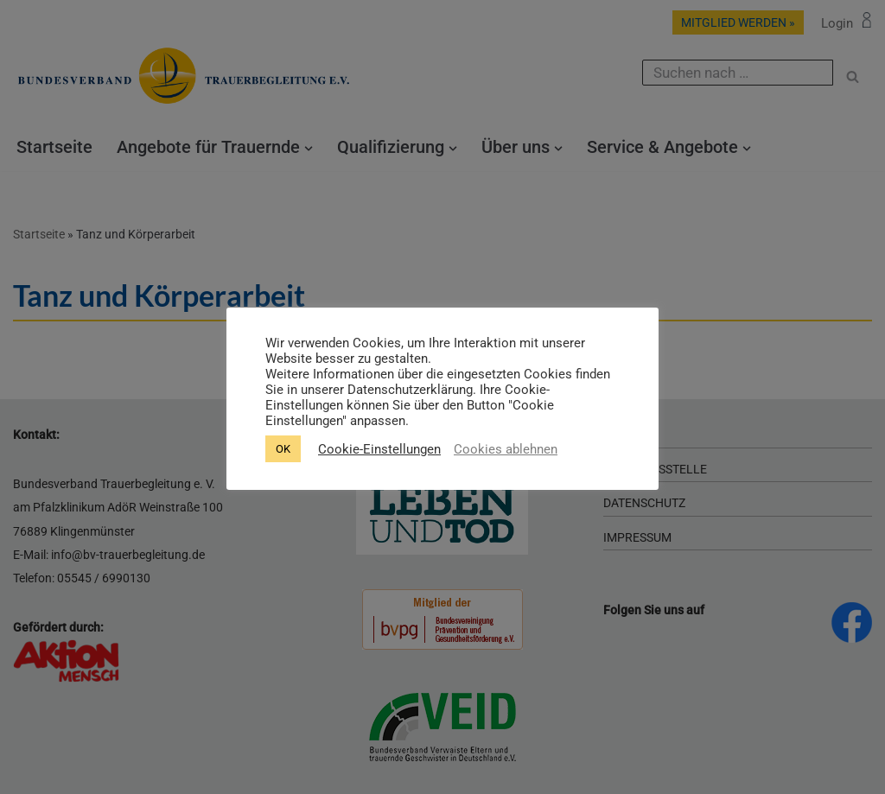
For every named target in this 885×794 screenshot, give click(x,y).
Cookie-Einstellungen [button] (379, 449)
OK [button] (283, 448)
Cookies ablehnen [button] (505, 449)
